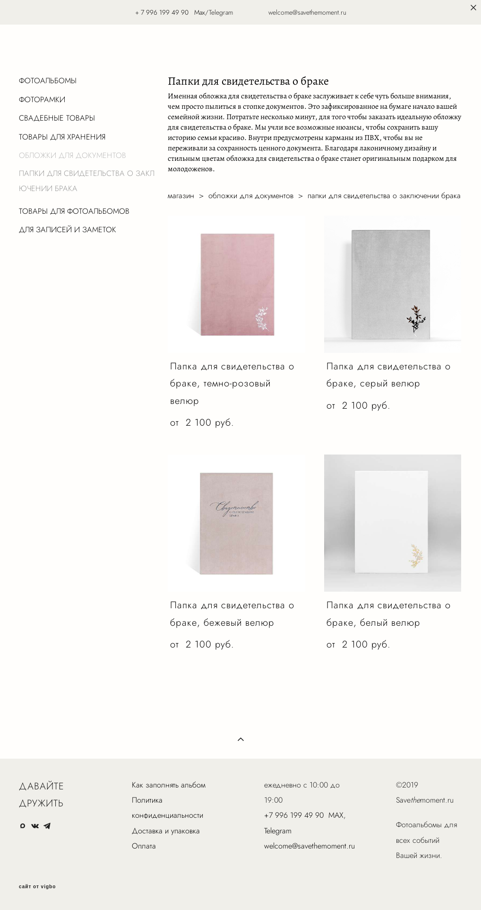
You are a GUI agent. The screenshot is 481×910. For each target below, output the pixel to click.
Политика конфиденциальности (167, 808)
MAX (336, 815)
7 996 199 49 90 (165, 12)
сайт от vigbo (37, 886)
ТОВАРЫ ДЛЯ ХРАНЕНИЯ (62, 136)
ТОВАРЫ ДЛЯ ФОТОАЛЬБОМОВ (74, 211)
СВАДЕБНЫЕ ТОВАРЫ (57, 118)
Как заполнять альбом (169, 784)
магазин (181, 195)
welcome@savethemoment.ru (309, 845)
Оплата (144, 845)
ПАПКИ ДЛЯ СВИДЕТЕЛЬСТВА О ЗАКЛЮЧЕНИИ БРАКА (87, 181)
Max (199, 12)
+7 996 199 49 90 (294, 815)
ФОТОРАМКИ (42, 99)
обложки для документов (250, 195)
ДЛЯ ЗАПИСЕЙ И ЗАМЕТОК (67, 229)
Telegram (278, 830)
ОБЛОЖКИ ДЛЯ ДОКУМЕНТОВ (72, 155)
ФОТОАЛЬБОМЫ (48, 80)
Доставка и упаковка (166, 830)
